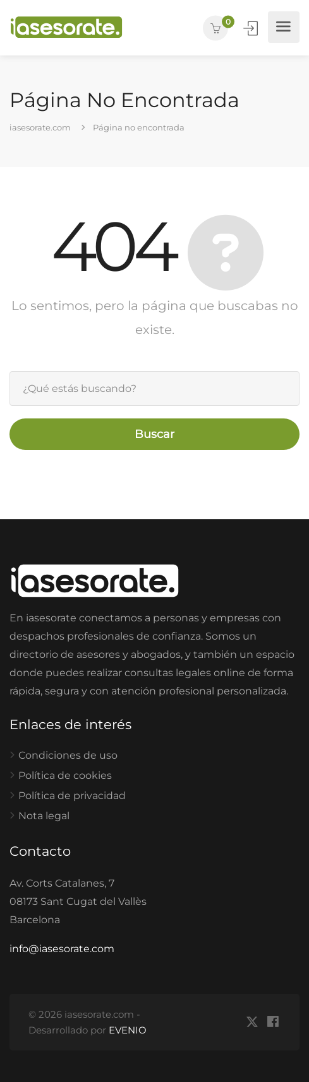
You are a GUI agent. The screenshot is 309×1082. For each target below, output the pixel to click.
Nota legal (44, 816)
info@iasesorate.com (61, 949)
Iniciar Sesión (251, 28)
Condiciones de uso (68, 755)
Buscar (154, 434)
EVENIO (128, 1030)
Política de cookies (65, 775)
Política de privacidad (72, 796)
